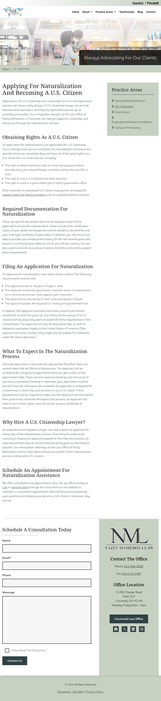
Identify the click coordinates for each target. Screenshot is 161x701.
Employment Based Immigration (132, 122)
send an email (20, 487)
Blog (140, 11)
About (85, 11)
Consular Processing (127, 127)
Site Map (78, 691)
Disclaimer (64, 691)
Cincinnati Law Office (129, 619)
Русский (153, 3)
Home (75, 11)
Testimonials (126, 11)
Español (138, 3)
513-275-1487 (131, 574)
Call (4, 487)
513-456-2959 (133, 566)
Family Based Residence (130, 101)
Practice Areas (104, 11)
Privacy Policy (94, 691)
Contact (150, 11)
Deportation (122, 112)
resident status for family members (24, 195)
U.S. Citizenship (124, 106)
